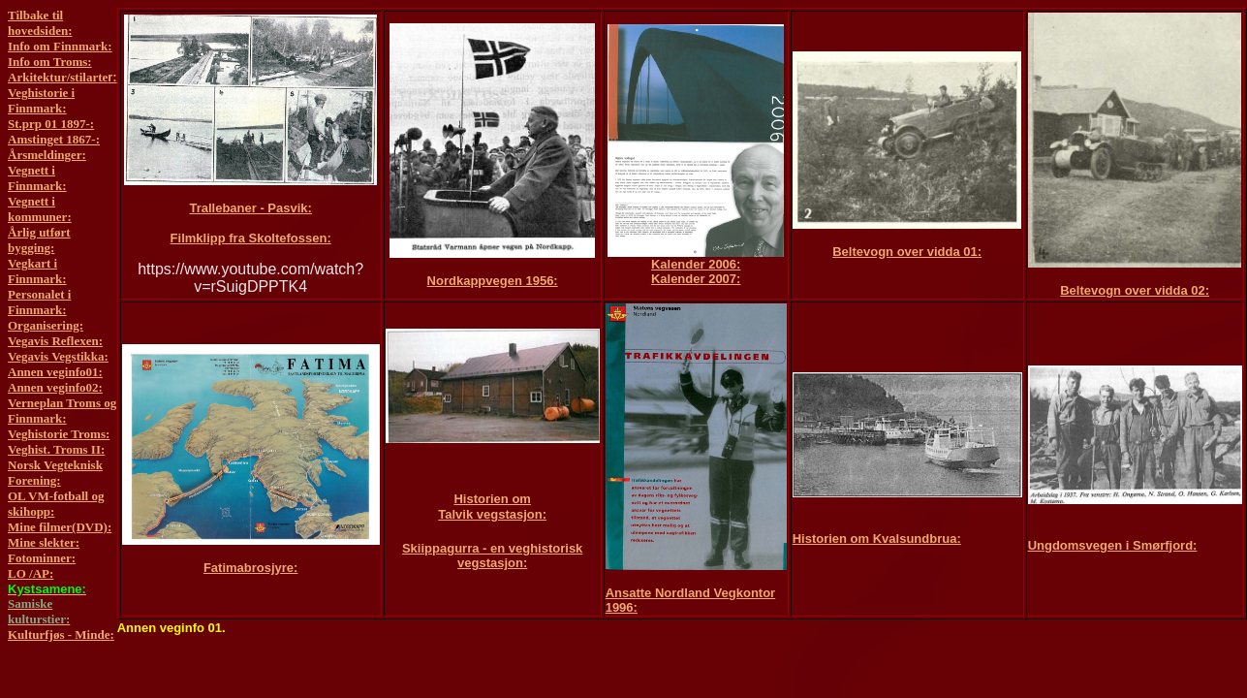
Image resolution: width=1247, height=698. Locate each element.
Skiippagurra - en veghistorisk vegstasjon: (492, 555)
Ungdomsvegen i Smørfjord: (1113, 545)
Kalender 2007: (696, 278)
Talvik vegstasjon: (492, 514)
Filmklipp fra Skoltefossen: (251, 238)
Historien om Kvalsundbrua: (877, 538)
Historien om (491, 499)
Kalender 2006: (696, 264)
